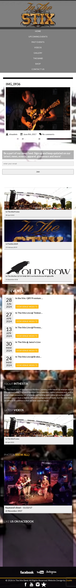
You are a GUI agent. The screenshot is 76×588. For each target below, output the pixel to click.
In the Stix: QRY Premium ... (29, 298)
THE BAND (38, 58)
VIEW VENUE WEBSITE (27, 306)
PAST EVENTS (37, 42)
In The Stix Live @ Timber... (29, 312)
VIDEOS (38, 47)
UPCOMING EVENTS (38, 36)
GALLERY (38, 53)
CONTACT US (38, 69)
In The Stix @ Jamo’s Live (27, 342)
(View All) (22, 454)
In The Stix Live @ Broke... (28, 356)
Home (38, 31)
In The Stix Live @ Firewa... (28, 327)
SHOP (38, 64)
